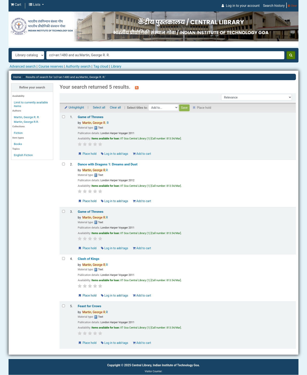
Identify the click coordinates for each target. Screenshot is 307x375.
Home (17, 77)
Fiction (18, 133)
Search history (274, 6)
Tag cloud (100, 66)
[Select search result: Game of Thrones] (63, 116)
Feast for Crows (89, 306)
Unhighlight (74, 107)
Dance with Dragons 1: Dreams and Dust (107, 164)
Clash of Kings (88, 259)
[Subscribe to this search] (137, 87)
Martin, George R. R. (26, 117)
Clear (292, 5)
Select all (99, 107)
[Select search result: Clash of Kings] (63, 258)
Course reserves (50, 66)
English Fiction (23, 155)
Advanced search (23, 66)
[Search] (291, 55)
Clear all (115, 107)
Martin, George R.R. (26, 121)
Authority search (78, 66)
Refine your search (32, 87)
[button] (16, 4)
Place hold (87, 153)
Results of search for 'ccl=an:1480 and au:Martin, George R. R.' (65, 77)
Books (18, 144)
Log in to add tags (114, 153)
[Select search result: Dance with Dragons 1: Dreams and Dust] (63, 164)
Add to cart (142, 153)
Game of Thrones (90, 117)
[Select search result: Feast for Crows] (63, 305)
